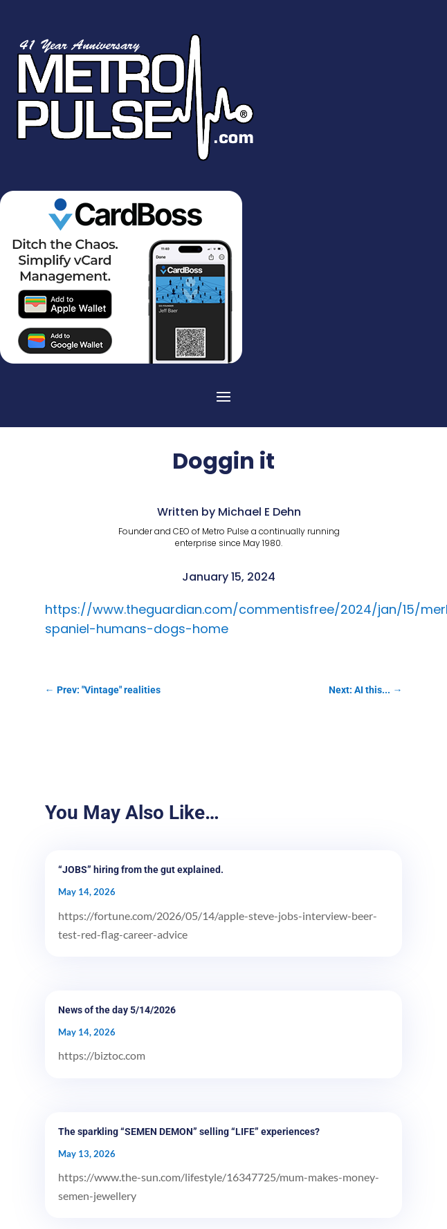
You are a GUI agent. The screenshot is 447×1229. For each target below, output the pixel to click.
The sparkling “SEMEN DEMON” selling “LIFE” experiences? (189, 1131)
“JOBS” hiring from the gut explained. (141, 869)
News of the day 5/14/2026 (117, 1009)
